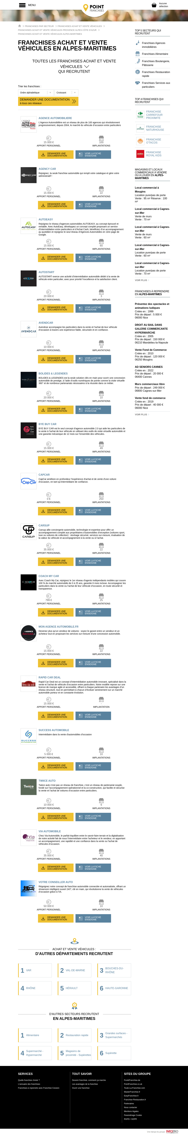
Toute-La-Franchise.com (134, 1088)
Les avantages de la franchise (85, 1084)
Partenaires (129, 1103)
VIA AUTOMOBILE (50, 831)
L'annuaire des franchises (29, 1084)
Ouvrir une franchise (81, 1088)
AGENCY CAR (47, 169)
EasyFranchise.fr (131, 1096)
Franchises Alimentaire (155, 54)
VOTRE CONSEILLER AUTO (56, 882)
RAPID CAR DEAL (50, 677)
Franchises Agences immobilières (153, 45)
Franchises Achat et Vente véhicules (80, 26)
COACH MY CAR (49, 576)
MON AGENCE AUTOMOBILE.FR (59, 626)
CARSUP (44, 525)
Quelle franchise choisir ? (29, 1080)
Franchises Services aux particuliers (156, 85)
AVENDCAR (46, 322)
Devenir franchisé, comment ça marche (89, 1080)
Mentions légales (131, 1111)
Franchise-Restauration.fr (135, 1100)
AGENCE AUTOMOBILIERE (55, 118)
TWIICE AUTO (47, 780)
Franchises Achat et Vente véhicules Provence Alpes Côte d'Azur (57, 30)
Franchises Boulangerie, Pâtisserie (156, 63)
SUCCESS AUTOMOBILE (54, 730)
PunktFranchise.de (132, 1080)
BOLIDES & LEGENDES (53, 373)
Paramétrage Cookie (133, 1115)
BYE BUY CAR (47, 424)
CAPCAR (44, 474)
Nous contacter (130, 1107)
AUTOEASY (46, 219)
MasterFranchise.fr (132, 1092)
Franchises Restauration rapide (156, 74)
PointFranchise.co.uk (133, 1084)
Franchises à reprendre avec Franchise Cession (38, 1088)
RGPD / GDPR (130, 1119)
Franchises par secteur (39, 26)
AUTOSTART (46, 272)
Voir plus (142, 280)
